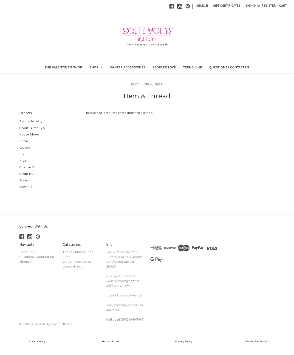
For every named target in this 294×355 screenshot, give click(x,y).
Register (268, 6)
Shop (96, 67)
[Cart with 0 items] (283, 5)
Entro (23, 141)
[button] (37, 341)
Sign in (250, 6)
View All (25, 187)
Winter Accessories (127, 67)
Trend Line (192, 67)
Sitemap (25, 262)
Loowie (24, 147)
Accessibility (36, 341)
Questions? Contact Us (229, 67)
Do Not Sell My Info (257, 341)
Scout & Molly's (32, 128)
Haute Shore (29, 134)
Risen (23, 160)
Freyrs (24, 180)
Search (202, 6)
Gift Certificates (226, 6)
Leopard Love (164, 67)
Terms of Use (110, 341)
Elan (22, 154)
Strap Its (26, 174)
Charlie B (26, 167)
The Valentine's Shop (63, 67)
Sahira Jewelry (30, 121)
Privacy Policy (183, 341)
